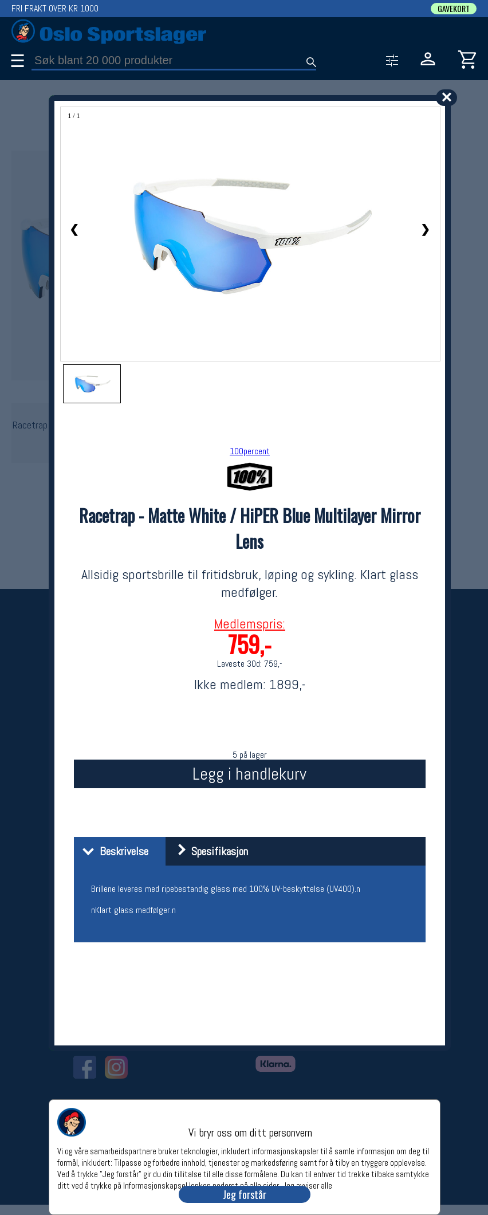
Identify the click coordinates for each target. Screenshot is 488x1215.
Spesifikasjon (208, 851)
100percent (250, 451)
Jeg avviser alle (307, 1185)
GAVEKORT (454, 8)
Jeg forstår (244, 1194)
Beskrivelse (112, 851)
